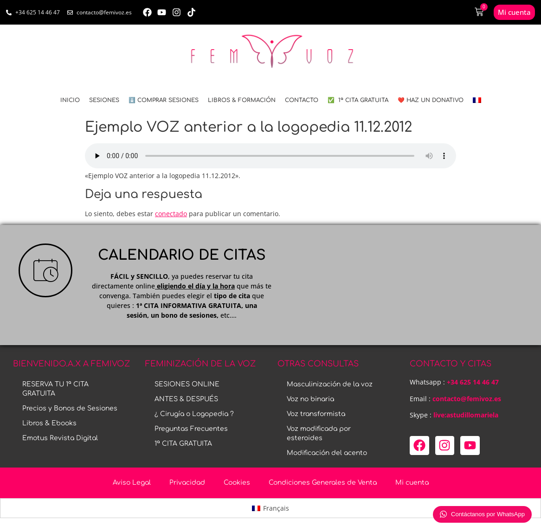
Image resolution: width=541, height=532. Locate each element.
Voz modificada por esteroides (319, 433)
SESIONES (104, 100)
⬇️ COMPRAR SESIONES (164, 100)
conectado (171, 213)
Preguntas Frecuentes (191, 428)
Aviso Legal (132, 482)
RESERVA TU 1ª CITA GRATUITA (55, 389)
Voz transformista (316, 413)
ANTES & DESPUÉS (186, 399)
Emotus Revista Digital (60, 438)
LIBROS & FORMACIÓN (242, 100)
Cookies (237, 482)
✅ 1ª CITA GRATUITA (358, 100)
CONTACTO (301, 100)
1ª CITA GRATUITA (183, 443)
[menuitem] (477, 100)
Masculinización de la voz (330, 384)
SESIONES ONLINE (187, 384)
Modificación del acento (327, 452)
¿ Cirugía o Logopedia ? (194, 413)
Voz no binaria (310, 399)
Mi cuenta (412, 482)
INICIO (70, 100)
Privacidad (187, 482)
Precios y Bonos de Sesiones (69, 408)
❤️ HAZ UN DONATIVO (431, 100)
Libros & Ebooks (49, 423)
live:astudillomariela (465, 414)
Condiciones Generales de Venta (323, 482)
